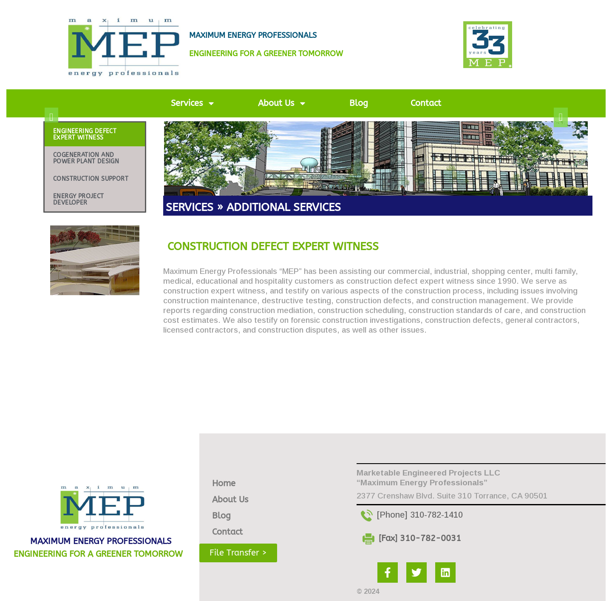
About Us (282, 103)
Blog (358, 103)
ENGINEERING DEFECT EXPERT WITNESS (84, 134)
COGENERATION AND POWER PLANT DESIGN (86, 158)
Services (193, 103)
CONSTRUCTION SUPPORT (90, 178)
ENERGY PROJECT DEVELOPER (78, 199)
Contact (426, 103)
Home (223, 482)
